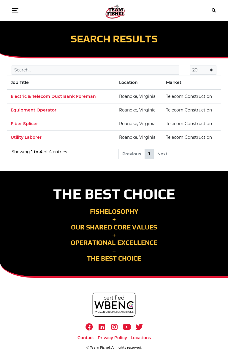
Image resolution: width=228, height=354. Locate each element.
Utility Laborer (26, 137)
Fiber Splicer (24, 123)
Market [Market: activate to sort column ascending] (173, 82)
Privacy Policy (112, 337)
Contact (85, 337)
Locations (141, 337)
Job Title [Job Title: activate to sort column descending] (20, 82)
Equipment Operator (33, 110)
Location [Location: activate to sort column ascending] (128, 82)
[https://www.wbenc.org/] (114, 304)
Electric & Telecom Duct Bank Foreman (53, 96)
